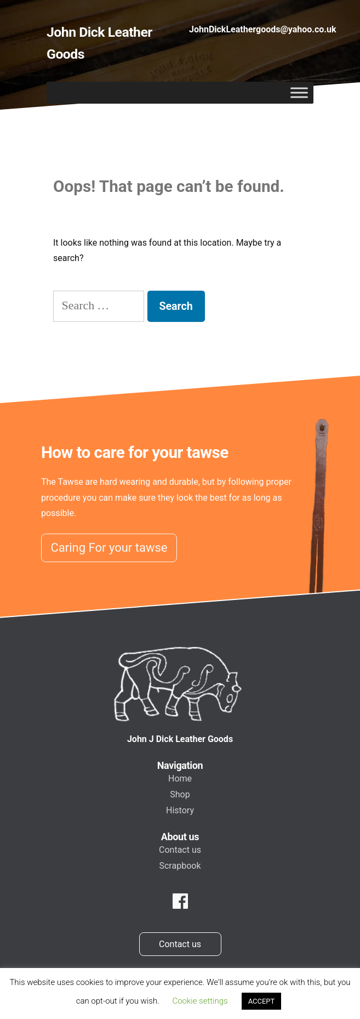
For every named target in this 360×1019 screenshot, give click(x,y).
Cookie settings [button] (199, 1001)
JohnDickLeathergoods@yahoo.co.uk (262, 29)
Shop (180, 794)
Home (180, 778)
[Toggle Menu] (299, 93)
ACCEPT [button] (261, 1001)
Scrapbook (180, 866)
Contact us (180, 850)
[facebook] (180, 902)
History (180, 810)
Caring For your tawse (109, 547)
